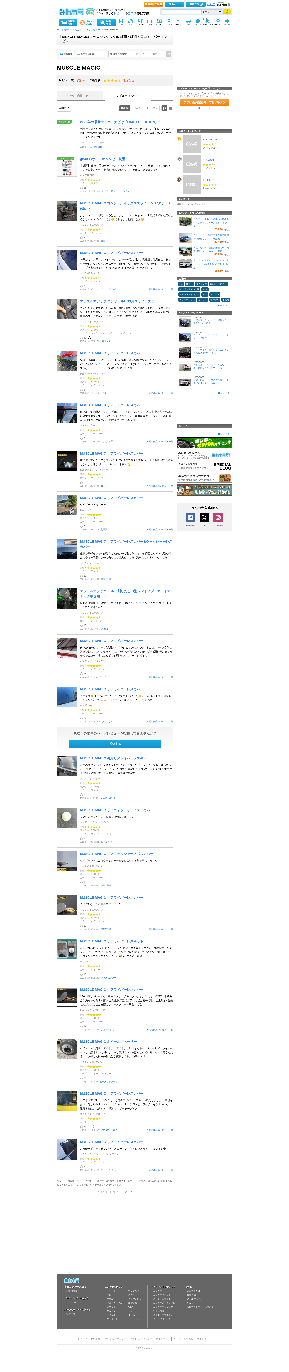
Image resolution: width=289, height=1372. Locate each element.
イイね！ (111, 1315)
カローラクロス (187, 299)
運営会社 (82, 1339)
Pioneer (98, 147)
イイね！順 (137, 108)
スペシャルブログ (162, 1299)
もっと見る (224, 305)
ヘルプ (211, 4)
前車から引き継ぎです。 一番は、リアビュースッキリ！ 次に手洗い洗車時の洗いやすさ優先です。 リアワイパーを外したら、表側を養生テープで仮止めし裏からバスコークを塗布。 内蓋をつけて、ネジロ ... (126, 415)
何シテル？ (133, 1291)
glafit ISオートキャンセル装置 (102, 159)
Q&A (130, 1307)
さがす (131, 1295)
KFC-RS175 (210, 139)
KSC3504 (208, 159)
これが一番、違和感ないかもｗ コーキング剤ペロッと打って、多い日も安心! (124, 1148)
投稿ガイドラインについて (200, 1307)
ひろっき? (107, 721)
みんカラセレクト (162, 1295)
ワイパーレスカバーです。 (95, 504)
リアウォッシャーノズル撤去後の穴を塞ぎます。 (108, 816)
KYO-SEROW (109, 977)
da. (102, 486)
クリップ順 (152, 108)
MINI (205, 289)
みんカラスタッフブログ (165, 1302)
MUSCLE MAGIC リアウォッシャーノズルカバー (116, 810)
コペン (189, 284)
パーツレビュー (92, 29)
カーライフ (133, 1319)
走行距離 (214, 299)
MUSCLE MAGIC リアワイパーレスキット (111, 941)
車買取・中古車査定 (163, 1315)
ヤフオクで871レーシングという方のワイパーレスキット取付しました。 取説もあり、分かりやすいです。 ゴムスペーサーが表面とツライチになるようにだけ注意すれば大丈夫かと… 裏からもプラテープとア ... (126, 1104)
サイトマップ (203, 1339)
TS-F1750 (208, 180)
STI (181, 284)
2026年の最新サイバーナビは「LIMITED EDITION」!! (120, 122)
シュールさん (107, 1029)
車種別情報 (71, 1291)
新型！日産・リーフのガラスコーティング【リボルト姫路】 (211, 381)
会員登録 (191, 1295)
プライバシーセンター (141, 1339)
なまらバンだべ (108, 1170)
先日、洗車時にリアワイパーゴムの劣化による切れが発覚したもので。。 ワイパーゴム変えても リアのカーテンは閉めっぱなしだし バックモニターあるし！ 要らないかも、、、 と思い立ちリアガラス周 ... (126, 364)
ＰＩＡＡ (214, 294)
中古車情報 (158, 1311)
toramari (105, 629)
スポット (111, 1307)
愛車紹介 (111, 1299)
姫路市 (225, 299)
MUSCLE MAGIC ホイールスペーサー (108, 1042)
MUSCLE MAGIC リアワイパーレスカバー (111, 253)
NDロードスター (218, 284)
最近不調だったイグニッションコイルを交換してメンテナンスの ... (211, 366)
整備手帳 (70, 1314)
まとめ (131, 1315)
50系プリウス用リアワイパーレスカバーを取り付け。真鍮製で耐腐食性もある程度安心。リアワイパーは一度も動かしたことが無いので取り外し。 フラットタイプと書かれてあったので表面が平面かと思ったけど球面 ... (125, 263)
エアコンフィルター (189, 294)
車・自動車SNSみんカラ (69, 29)
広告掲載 (188, 1339)
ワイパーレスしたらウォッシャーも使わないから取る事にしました (118, 860)
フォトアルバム (114, 1302)
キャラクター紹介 (162, 1319)
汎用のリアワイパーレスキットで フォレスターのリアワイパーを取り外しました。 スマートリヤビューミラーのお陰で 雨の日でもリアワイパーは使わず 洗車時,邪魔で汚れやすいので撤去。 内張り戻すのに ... (126, 769)
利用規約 (95, 1339)
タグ (130, 1311)
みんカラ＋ (158, 1291)
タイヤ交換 (201, 284)
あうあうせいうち (108, 1081)
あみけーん (106, 393)
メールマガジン (194, 1299)
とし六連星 (107, 441)
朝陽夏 (104, 529)
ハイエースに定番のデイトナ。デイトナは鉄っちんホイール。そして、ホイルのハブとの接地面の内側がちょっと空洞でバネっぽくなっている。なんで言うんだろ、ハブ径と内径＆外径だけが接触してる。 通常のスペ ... (126, 1052)
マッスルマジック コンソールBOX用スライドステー (119, 301)
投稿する (115, 743)
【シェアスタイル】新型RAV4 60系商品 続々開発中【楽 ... (211, 351)
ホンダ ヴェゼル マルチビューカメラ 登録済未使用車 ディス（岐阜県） (211, 264)
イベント (111, 1291)
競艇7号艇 (106, 579)
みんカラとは (193, 1291)
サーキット (112, 1319)
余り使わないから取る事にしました (100, 904)
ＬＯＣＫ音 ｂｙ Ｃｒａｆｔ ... (117, 191)
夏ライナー (107, 341)
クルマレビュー (136, 1299)
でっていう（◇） (110, 289)
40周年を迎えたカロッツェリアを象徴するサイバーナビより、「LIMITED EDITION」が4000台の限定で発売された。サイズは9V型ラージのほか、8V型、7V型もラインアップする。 (126, 132)
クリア (137, 54)
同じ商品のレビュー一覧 (161, 289)
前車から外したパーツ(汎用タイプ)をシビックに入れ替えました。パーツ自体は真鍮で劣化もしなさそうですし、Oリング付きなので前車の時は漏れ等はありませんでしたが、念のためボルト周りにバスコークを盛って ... (126, 651)
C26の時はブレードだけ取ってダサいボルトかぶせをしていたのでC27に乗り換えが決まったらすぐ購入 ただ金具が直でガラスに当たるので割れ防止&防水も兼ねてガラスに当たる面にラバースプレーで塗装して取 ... (126, 1000)
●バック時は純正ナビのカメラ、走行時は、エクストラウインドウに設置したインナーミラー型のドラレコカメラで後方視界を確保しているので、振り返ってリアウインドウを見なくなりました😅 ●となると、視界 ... (126, 952)
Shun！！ (105, 241)
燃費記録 (132, 1302)
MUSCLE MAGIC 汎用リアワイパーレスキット (115, 758)
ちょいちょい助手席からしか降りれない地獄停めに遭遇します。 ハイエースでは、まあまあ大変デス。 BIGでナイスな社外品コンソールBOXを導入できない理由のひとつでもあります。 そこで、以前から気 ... (125, 312)
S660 (205, 294)
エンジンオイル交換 (189, 289)
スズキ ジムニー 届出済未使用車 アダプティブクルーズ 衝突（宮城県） (211, 223)
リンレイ (202, 299)
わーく (103, 677)
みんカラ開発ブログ (163, 1307)
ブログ (110, 1295)
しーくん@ (106, 842)
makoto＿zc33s (109, 1130)
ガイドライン (162, 1339)
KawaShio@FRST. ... (110, 798)
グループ (111, 1311)
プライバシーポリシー (115, 1339)
